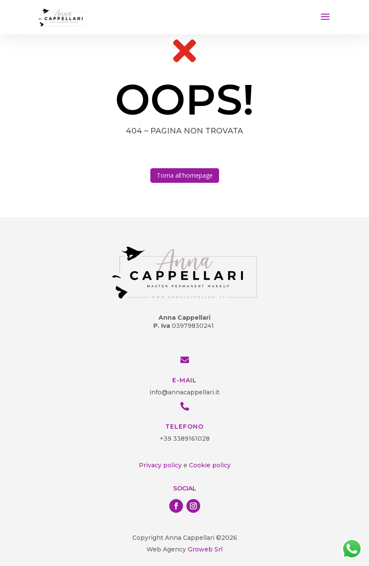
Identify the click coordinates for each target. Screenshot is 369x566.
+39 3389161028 (185, 438)
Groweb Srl (204, 549)
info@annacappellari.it (184, 392)
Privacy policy (160, 465)
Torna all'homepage (185, 175)
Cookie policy (210, 465)
